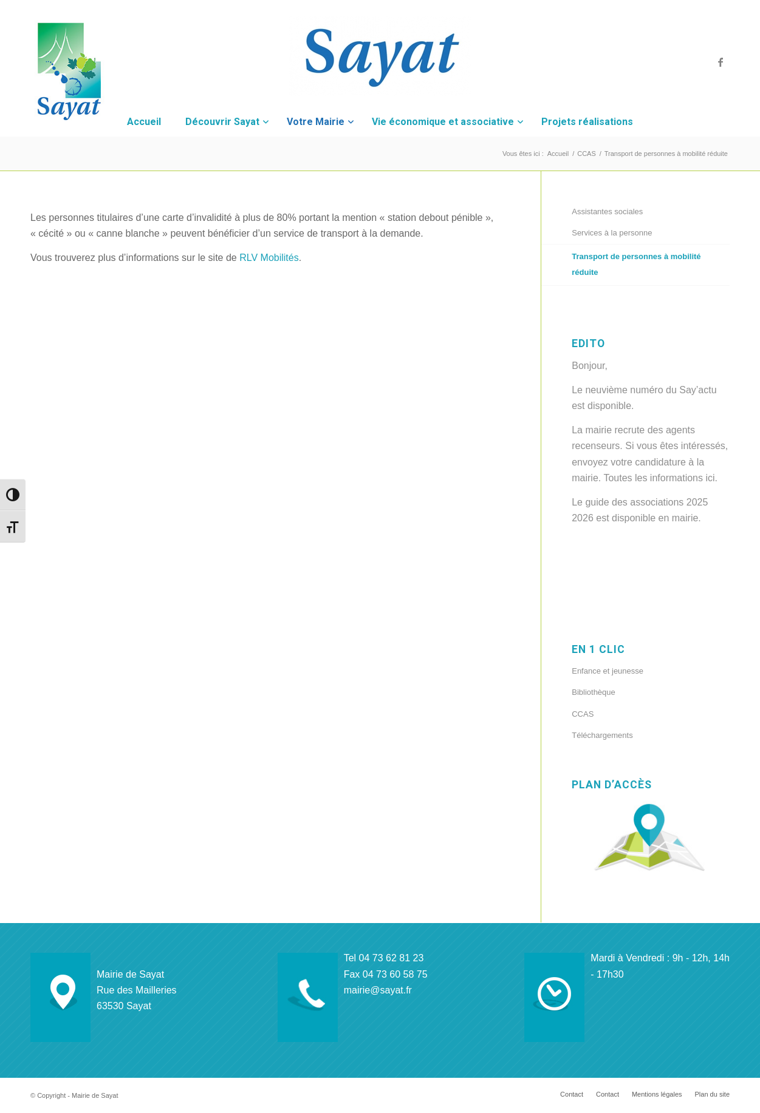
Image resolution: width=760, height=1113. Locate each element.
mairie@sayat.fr (378, 990)
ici (709, 478)
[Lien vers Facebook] (720, 62)
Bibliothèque (593, 692)
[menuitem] (571, 1094)
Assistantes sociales (607, 211)
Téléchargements (602, 735)
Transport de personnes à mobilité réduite (636, 264)
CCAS (583, 714)
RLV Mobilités (269, 257)
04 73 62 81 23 (391, 958)
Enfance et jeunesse (607, 670)
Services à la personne (612, 232)
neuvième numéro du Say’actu (650, 390)
